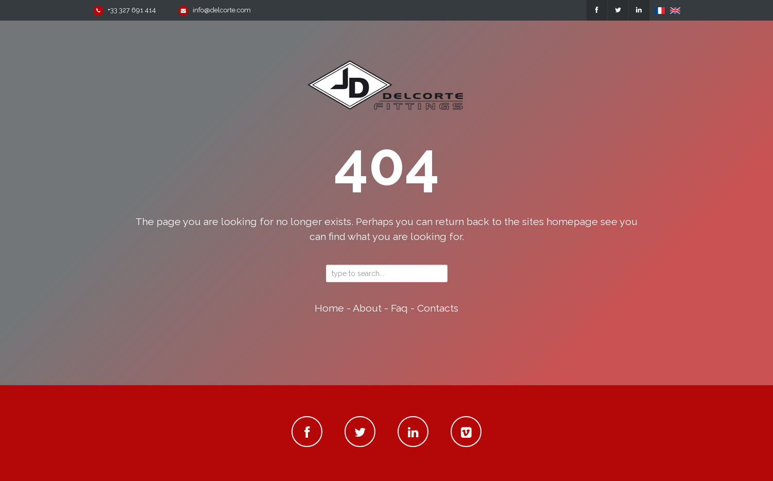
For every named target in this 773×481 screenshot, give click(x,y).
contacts (437, 308)
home (329, 308)
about (367, 308)
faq (399, 308)
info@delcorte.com (222, 10)
